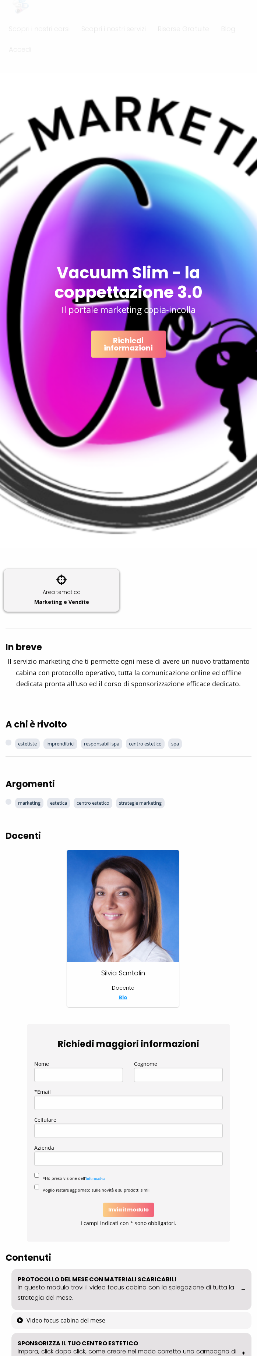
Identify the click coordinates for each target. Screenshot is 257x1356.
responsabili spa (101, 743)
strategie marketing (140, 803)
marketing (29, 803)
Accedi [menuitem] (20, 62)
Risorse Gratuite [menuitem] (183, 42)
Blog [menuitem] (228, 42)
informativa (95, 1178)
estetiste (27, 743)
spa (175, 743)
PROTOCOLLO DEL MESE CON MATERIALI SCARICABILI (131, 1288)
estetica (58, 803)
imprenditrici (60, 743)
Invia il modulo (128, 1209)
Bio (123, 997)
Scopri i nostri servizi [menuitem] (113, 42)
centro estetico (145, 743)
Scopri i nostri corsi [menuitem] (39, 42)
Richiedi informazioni (128, 344)
